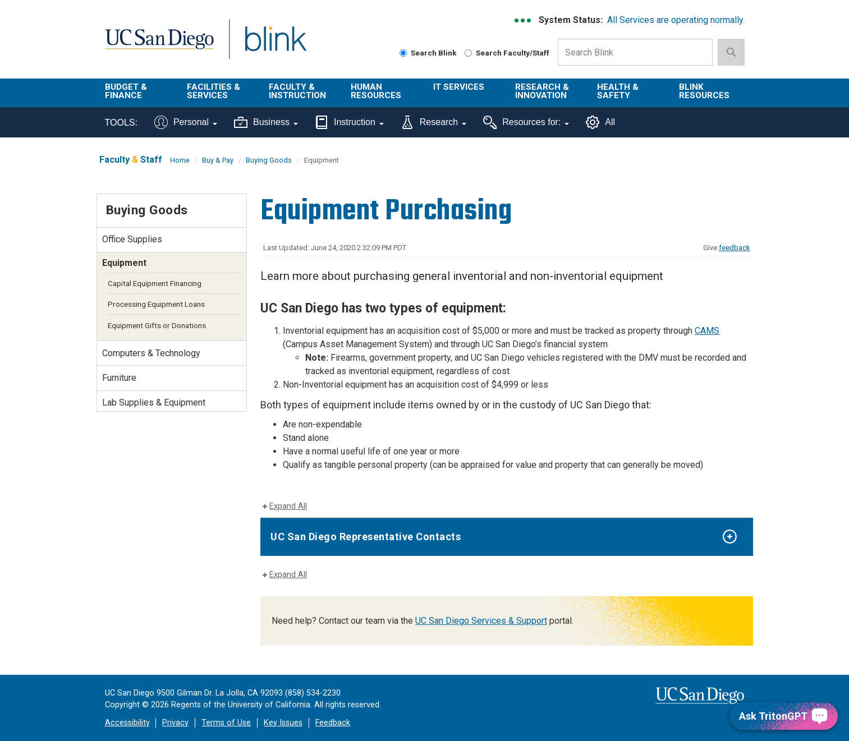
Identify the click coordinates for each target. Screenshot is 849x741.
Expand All (288, 506)
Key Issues (283, 723)
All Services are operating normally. (676, 20)
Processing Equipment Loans (156, 304)
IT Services (458, 87)
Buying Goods (269, 160)
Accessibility (127, 723)
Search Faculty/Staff (507, 52)
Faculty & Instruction (297, 91)
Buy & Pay (217, 160)
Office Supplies (132, 239)
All (600, 122)
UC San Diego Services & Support (481, 620)
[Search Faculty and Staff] (468, 53)
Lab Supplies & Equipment (153, 402)
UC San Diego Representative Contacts (365, 536)
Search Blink (428, 52)
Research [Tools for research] (433, 122)
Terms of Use (226, 723)
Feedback (332, 723)
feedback (734, 247)
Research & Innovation (542, 91)
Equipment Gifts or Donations (157, 325)
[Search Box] (635, 52)
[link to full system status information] (523, 20)
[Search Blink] (403, 53)
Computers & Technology (151, 353)
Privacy (175, 723)
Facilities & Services (213, 91)
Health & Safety (618, 91)
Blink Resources (704, 91)
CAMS (707, 330)
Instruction (349, 122)
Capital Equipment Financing (154, 283)
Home (180, 160)
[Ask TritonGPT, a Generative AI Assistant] (783, 716)
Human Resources (376, 91)
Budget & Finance (126, 91)
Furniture (119, 377)
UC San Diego (159, 45)
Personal (185, 122)
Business (266, 122)
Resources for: (526, 122)
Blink (275, 45)
